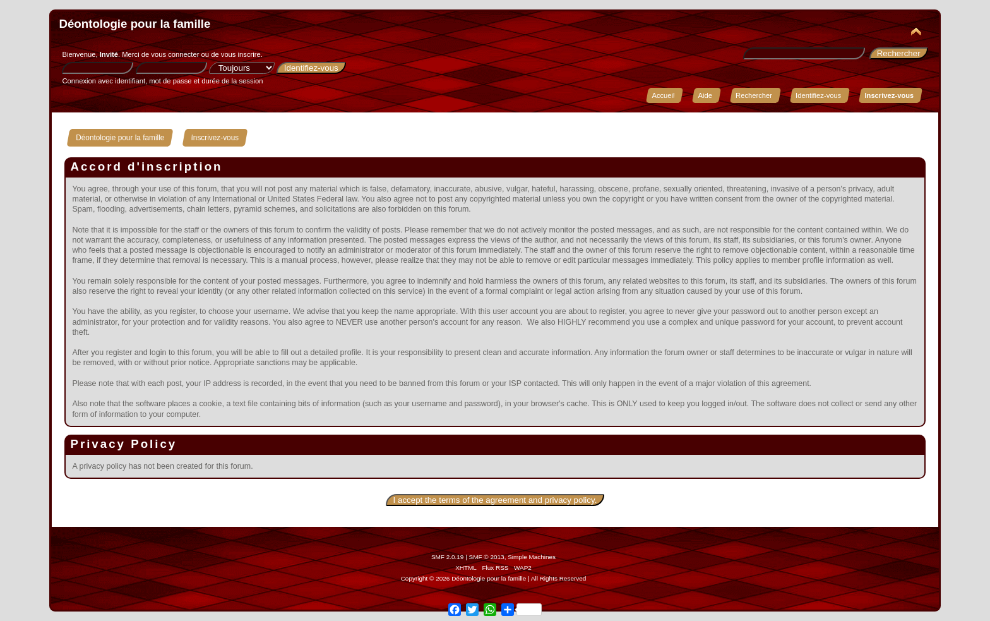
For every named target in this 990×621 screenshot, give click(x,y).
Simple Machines (532, 556)
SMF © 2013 (486, 556)
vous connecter (175, 54)
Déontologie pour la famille (134, 23)
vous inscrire (241, 54)
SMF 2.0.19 (447, 556)
